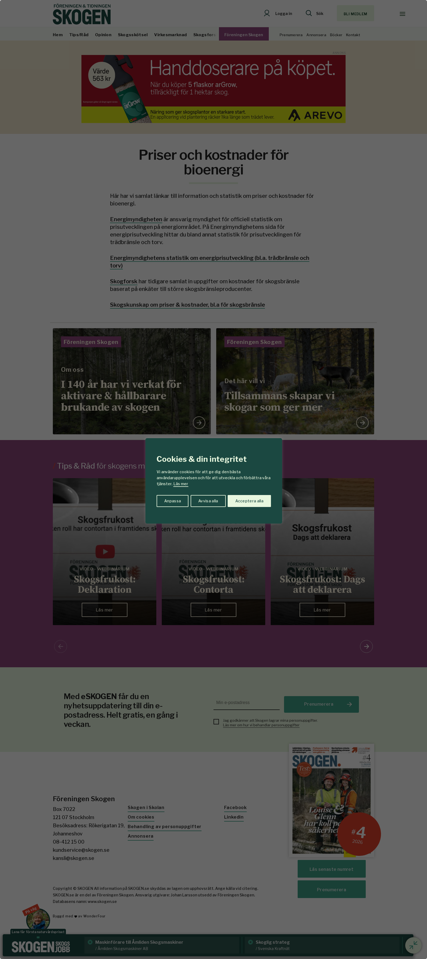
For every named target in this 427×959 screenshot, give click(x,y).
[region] (213, 479)
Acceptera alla (249, 501)
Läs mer (180, 483)
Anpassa (172, 501)
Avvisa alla (207, 501)
